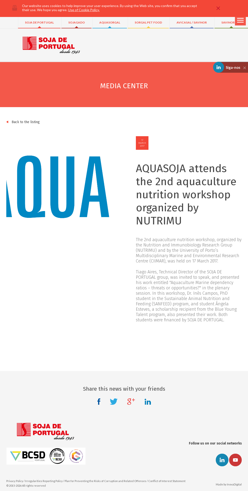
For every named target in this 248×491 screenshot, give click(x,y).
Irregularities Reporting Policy (44, 481)
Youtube (235, 460)
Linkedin (148, 401)
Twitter (113, 401)
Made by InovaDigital (229, 484)
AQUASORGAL (109, 22)
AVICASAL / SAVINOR (192, 22)
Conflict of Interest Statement (167, 481)
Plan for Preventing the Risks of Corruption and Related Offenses (105, 481)
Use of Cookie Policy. (84, 10)
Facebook (98, 401)
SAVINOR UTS (231, 22)
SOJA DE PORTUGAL (39, 22)
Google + (131, 401)
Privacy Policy (14, 481)
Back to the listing (23, 122)
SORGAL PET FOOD (148, 22)
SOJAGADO (76, 22)
